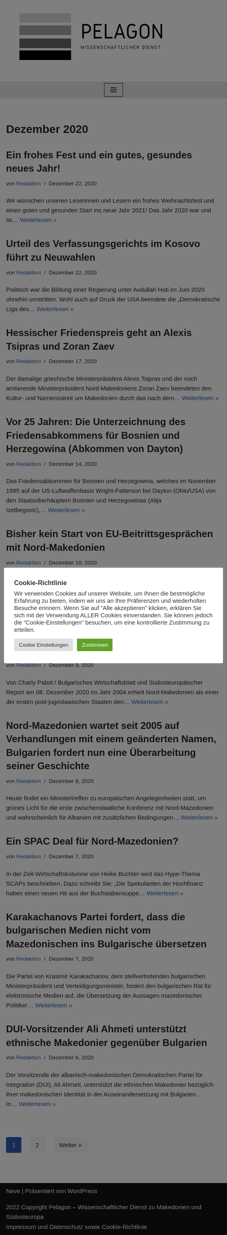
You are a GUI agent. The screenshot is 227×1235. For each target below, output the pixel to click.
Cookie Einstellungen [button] (43, 645)
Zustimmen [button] (95, 645)
